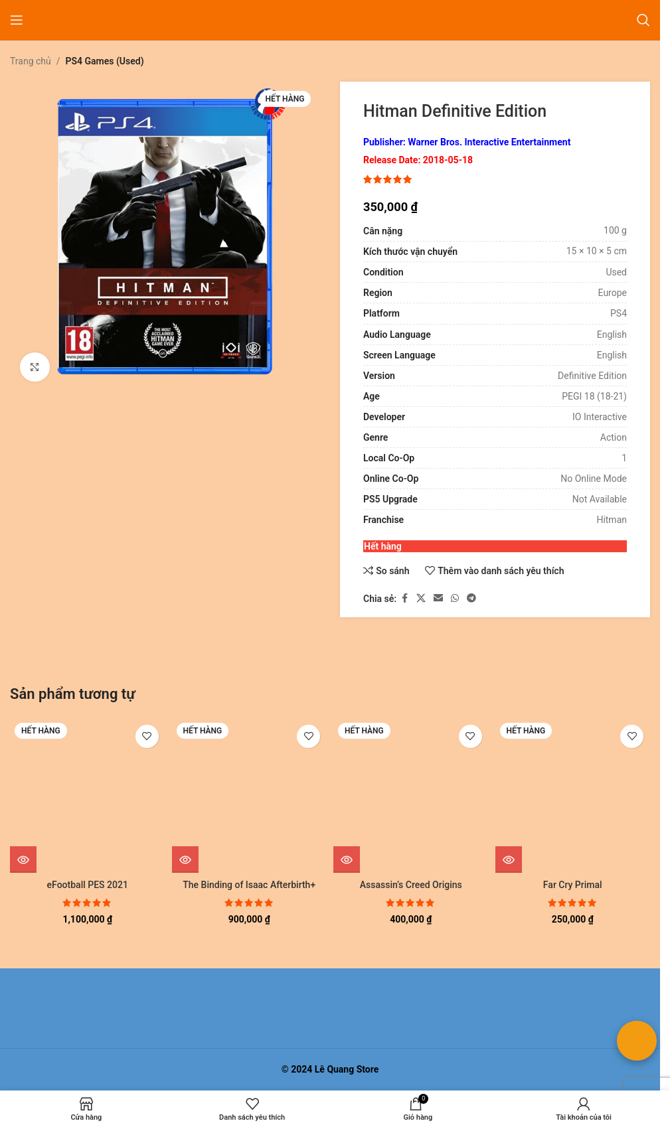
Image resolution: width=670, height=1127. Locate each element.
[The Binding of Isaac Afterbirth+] (249, 795)
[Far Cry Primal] (573, 795)
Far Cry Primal (572, 884)
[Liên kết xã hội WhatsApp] (455, 599)
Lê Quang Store (347, 1069)
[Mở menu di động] (16, 20)
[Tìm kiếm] (643, 20)
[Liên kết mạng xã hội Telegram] (471, 599)
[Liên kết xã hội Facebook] (404, 599)
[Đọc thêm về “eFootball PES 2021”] (23, 859)
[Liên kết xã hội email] (438, 599)
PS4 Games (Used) (105, 61)
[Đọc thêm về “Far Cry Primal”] (508, 859)
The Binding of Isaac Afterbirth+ (249, 884)
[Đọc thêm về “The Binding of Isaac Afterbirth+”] (185, 859)
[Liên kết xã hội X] (421, 599)
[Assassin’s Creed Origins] (411, 795)
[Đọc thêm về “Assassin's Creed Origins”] (346, 859)
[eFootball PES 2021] (87, 795)
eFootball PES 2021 (87, 884)
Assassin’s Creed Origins (411, 884)
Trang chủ (30, 61)
